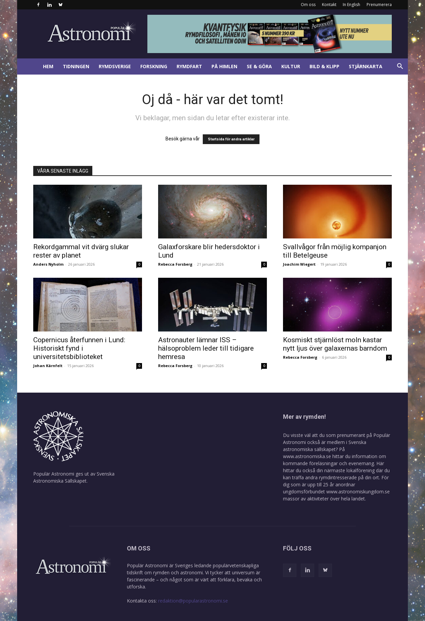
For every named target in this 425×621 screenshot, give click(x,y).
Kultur (290, 66)
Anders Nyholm (48, 264)
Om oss (308, 4)
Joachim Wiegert (299, 264)
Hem (48, 66)
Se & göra (259, 66)
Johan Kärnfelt (47, 365)
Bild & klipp (324, 66)
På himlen (224, 66)
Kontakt (329, 4)
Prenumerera (379, 4)
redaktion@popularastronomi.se (193, 600)
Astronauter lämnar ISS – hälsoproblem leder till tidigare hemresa (206, 348)
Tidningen (76, 66)
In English (351, 4)
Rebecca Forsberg (175, 264)
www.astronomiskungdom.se (358, 491)
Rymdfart (189, 66)
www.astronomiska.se (307, 456)
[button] (400, 67)
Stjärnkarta (365, 66)
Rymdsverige (115, 66)
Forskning (153, 66)
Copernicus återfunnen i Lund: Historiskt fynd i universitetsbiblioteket (79, 348)
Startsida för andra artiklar (231, 139)
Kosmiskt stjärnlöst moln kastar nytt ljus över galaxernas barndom (335, 344)
